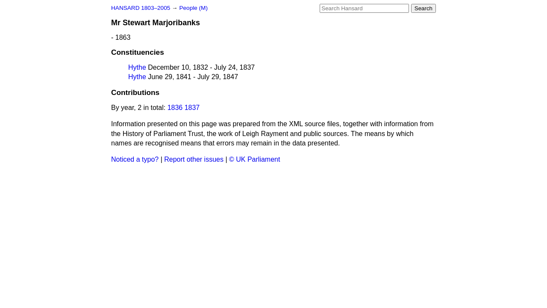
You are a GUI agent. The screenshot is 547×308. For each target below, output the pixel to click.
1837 (192, 107)
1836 (175, 107)
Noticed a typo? (135, 159)
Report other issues (194, 159)
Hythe (137, 67)
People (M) (193, 8)
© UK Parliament (254, 159)
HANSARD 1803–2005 (140, 8)
